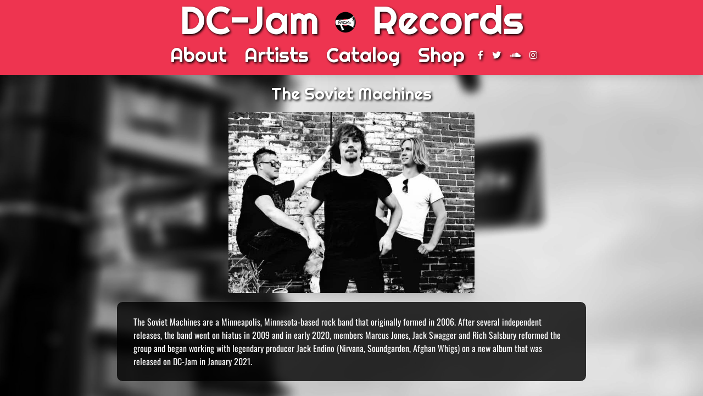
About (198, 55)
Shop (441, 55)
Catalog (363, 55)
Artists (276, 55)
